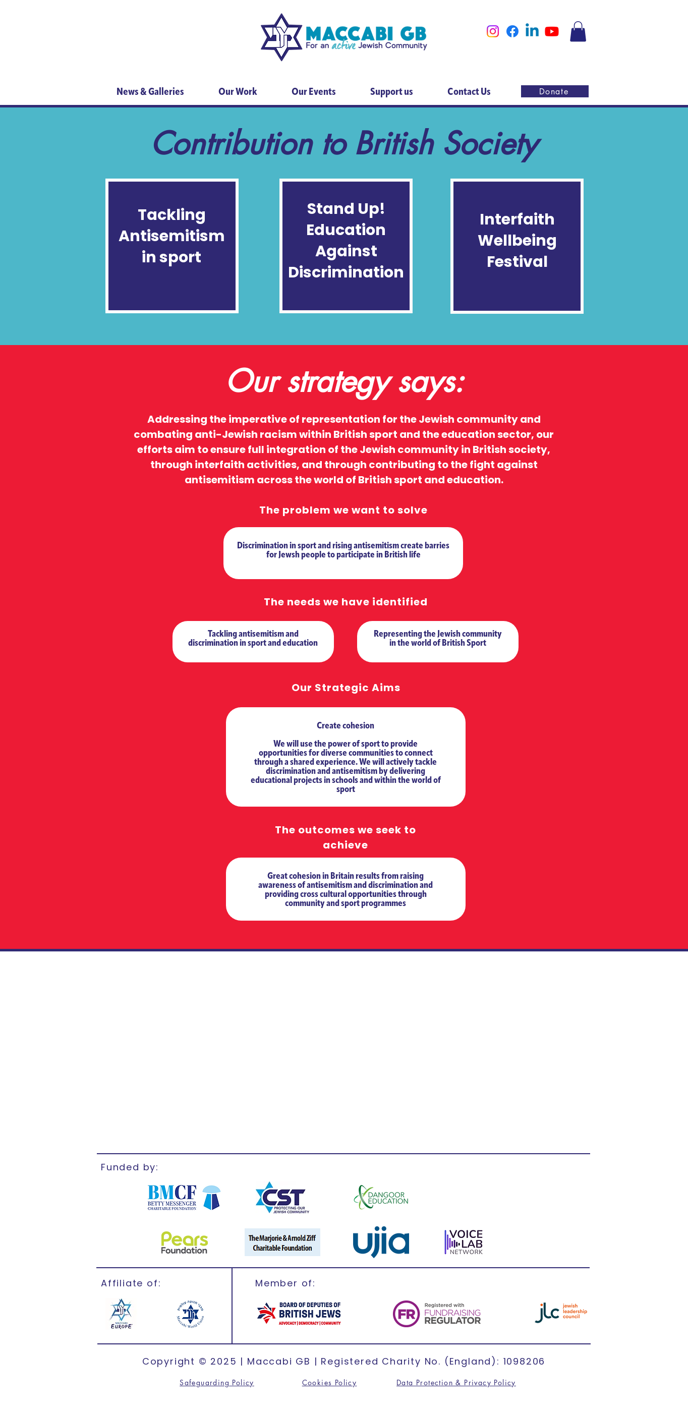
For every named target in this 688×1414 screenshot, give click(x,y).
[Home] (344, 38)
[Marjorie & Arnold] (282, 1242)
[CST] (282, 1197)
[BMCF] (184, 1197)
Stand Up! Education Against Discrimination (346, 240)
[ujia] (381, 1242)
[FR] (437, 1314)
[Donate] (555, 91)
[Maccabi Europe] (121, 1314)
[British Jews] (299, 1314)
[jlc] (561, 1313)
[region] (172, 246)
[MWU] (189, 1314)
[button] (578, 31)
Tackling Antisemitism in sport (172, 236)
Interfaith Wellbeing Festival (517, 240)
